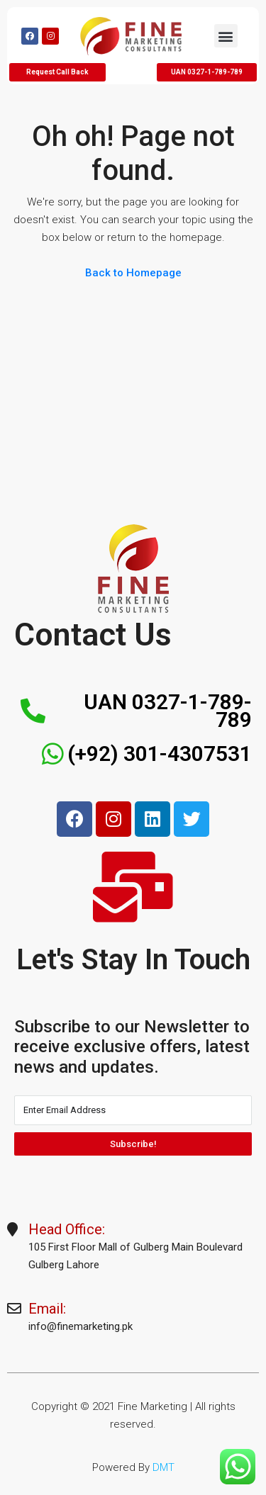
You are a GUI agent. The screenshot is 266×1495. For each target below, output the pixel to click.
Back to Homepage (133, 272)
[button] (226, 35)
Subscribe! (133, 1144)
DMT (163, 1467)
